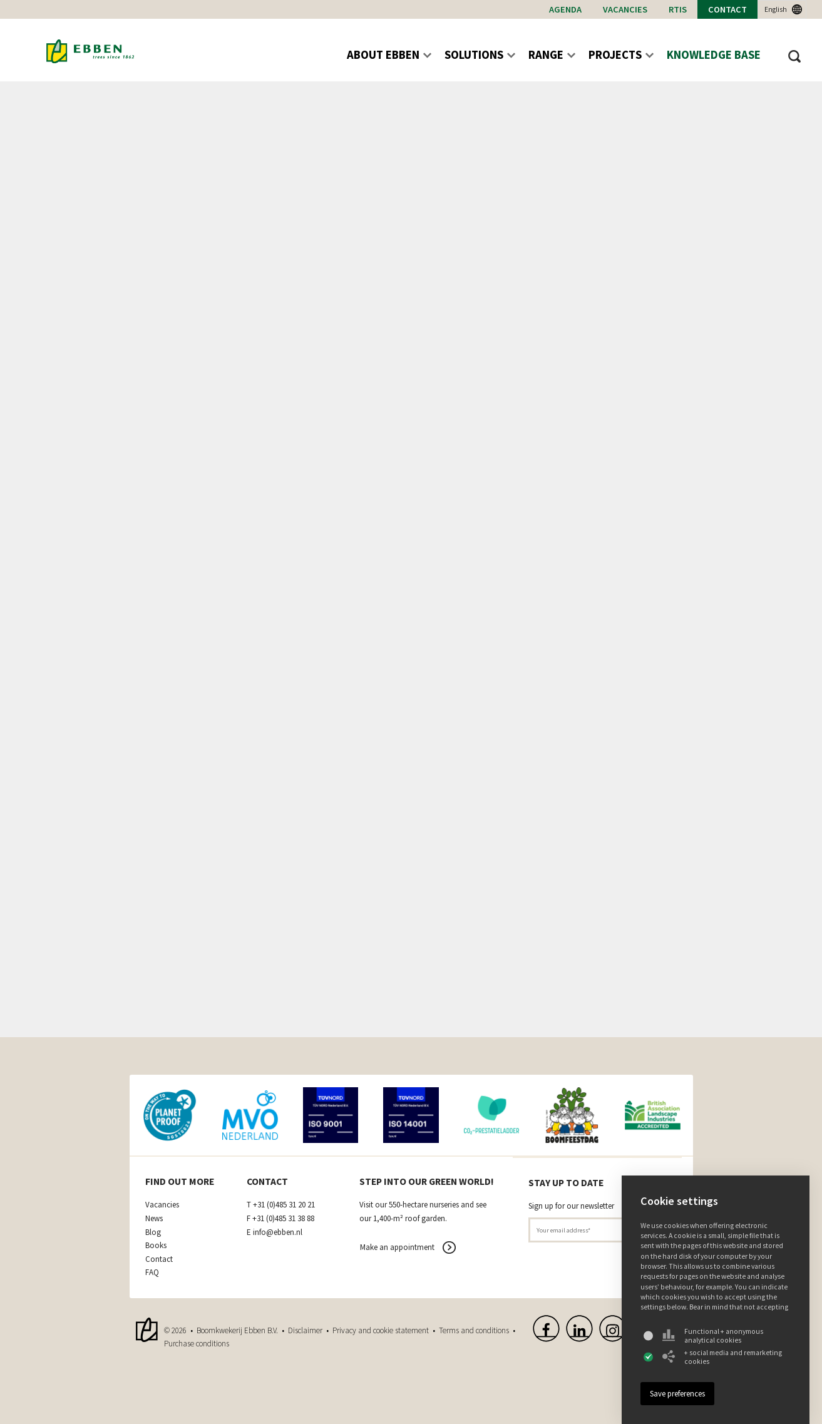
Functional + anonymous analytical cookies (712, 1336)
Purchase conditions (196, 1343)
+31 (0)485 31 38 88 (283, 1219)
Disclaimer (305, 1330)
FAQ (152, 1273)
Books (156, 1246)
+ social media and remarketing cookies (722, 1357)
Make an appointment (397, 1247)
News (154, 1219)
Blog (153, 1232)
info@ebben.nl (277, 1232)
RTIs (678, 9)
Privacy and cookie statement (380, 1330)
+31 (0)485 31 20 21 (284, 1205)
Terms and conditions (474, 1330)
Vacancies (625, 9)
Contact (727, 9)
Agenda (565, 9)
